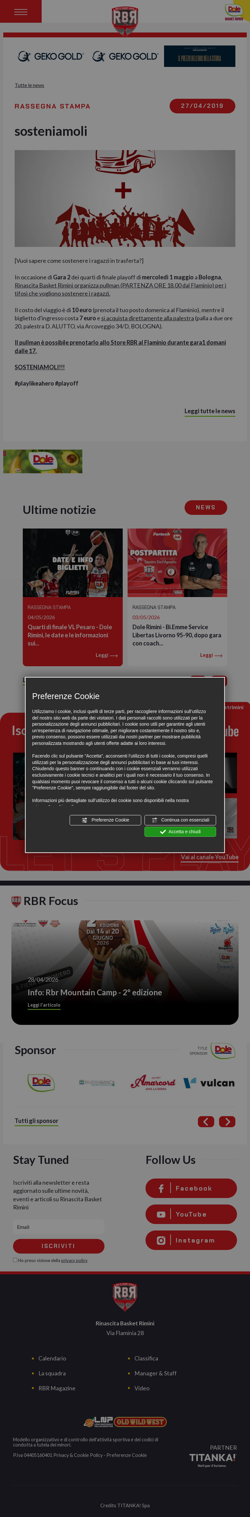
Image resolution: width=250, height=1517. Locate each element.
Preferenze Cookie (105, 820)
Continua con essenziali (180, 820)
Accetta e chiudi (180, 832)
